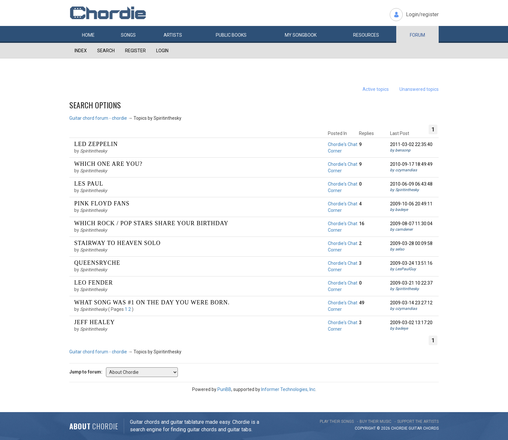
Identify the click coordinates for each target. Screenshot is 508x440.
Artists (173, 35)
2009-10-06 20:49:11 (411, 203)
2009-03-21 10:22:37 (411, 283)
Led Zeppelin (96, 144)
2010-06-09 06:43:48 (411, 184)
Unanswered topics (419, 89)
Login (162, 50)
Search (106, 50)
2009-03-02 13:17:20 (411, 322)
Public (231, 35)
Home (88, 35)
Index (81, 50)
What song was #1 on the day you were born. (152, 302)
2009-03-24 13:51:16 (411, 263)
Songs (128, 35)
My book (301, 35)
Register (135, 50)
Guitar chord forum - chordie (98, 118)
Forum (417, 35)
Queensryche (97, 263)
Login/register (422, 14)
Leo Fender (93, 282)
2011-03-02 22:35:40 (411, 144)
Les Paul (88, 183)
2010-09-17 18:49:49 (411, 164)
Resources (366, 35)
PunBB (224, 389)
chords (431, 428)
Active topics (376, 89)
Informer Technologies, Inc (288, 389)
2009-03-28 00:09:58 (411, 243)
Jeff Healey (94, 322)
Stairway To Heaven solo (117, 243)
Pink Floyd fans (102, 203)
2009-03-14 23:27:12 (411, 302)
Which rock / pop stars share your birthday (151, 223)
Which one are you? (108, 164)
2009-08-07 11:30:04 (411, 223)
